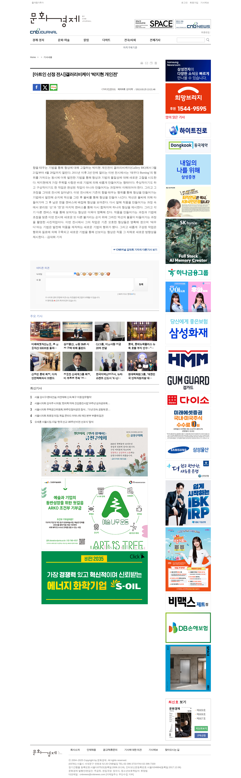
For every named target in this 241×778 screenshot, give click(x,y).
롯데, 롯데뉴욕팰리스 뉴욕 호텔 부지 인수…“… (141, 346)
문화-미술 (64, 40)
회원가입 (194, 2)
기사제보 (204, 2)
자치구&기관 (130, 47)
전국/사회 (130, 40)
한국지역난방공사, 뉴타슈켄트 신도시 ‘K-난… (109, 376)
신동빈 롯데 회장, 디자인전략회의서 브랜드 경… (44, 378)
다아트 (106, 40)
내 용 (38, 280)
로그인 (184, 2)
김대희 (129, 89)
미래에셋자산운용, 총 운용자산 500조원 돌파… (44, 346)
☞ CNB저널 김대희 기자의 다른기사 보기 (135, 249)
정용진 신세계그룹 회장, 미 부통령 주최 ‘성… (77, 376)
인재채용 (91, 749)
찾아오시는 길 (172, 749)
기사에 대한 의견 (133, 749)
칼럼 (86, 40)
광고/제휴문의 (110, 749)
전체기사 (155, 40)
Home (33, 57)
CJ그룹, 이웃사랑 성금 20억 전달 (108, 346)
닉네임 (39, 274)
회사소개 (75, 749)
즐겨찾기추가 (37, 2)
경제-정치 (38, 40)
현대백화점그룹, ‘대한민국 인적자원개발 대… (141, 376)
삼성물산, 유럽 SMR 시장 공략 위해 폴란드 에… (76, 348)
